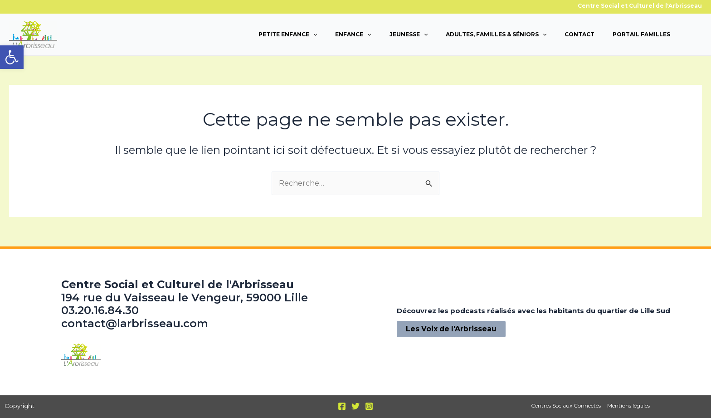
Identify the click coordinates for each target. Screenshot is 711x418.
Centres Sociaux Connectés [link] (566, 405)
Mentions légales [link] (628, 405)
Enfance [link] (353, 34)
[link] (12, 57)
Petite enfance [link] (287, 34)
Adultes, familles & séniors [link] (496, 34)
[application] (313, 34)
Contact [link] (579, 34)
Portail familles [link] (641, 34)
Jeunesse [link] (409, 34)
